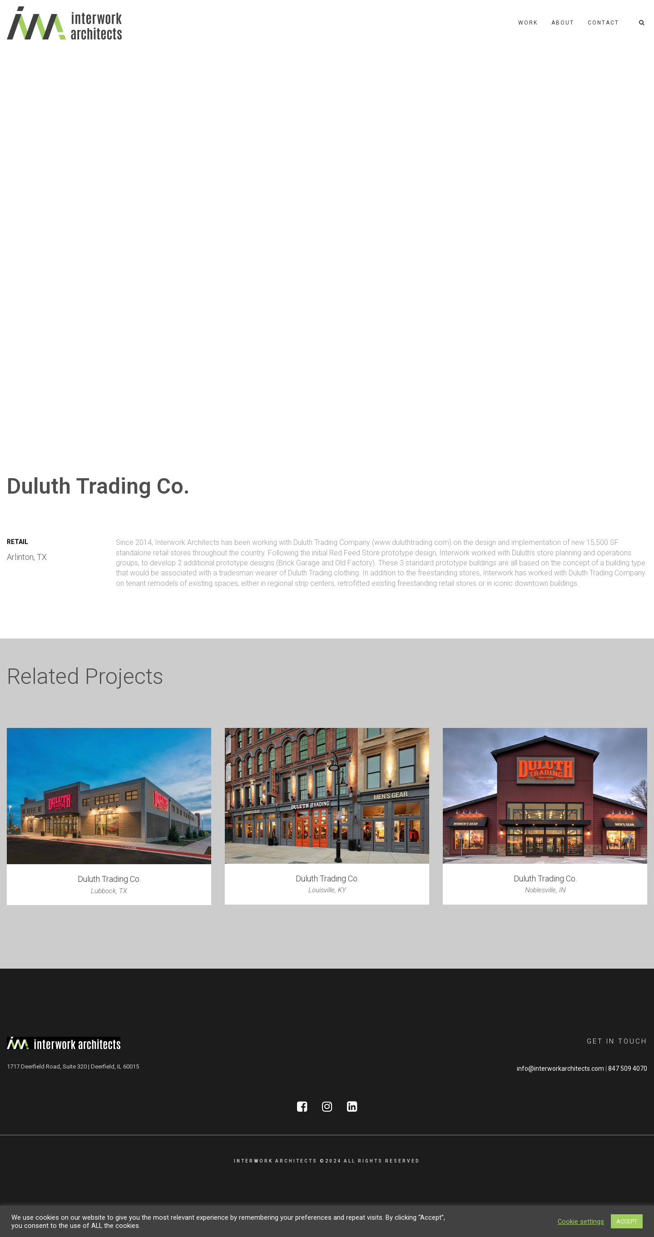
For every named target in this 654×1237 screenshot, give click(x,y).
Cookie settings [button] (581, 1221)
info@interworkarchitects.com (560, 1068)
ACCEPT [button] (626, 1221)
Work (528, 23)
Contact (603, 23)
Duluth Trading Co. (109, 879)
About (562, 23)
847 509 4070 (627, 1068)
